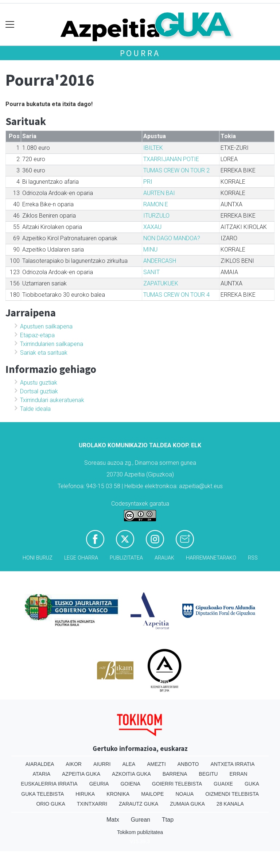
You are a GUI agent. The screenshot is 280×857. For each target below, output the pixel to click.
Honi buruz (37, 558)
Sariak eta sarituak (43, 352)
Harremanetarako (211, 558)
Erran (238, 774)
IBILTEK (153, 147)
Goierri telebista (177, 784)
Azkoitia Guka (131, 774)
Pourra (140, 53)
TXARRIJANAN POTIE (171, 159)
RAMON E (155, 204)
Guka (252, 784)
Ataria (42, 774)
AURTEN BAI (159, 193)
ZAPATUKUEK (160, 283)
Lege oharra (81, 558)
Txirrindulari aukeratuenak (52, 400)
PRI (147, 181)
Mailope (152, 794)
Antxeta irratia (232, 764)
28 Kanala (230, 804)
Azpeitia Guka (81, 774)
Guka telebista (42, 794)
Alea (128, 764)
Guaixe (223, 784)
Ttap (168, 820)
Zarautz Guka (138, 804)
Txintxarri (92, 804)
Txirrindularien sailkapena (51, 343)
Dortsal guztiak (39, 391)
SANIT (151, 272)
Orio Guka (50, 804)
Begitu (208, 774)
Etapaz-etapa (37, 335)
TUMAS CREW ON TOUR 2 (176, 170)
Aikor (74, 764)
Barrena (175, 774)
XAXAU (152, 226)
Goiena (130, 784)
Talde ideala (35, 408)
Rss (253, 558)
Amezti (156, 764)
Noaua (184, 794)
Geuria (99, 784)
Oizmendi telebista (232, 794)
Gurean (140, 820)
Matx (112, 820)
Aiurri (101, 764)
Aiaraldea (40, 764)
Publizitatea (126, 558)
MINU (150, 249)
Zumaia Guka (187, 804)
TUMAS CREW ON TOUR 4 (176, 294)
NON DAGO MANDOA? (171, 238)
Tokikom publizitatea (140, 832)
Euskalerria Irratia (49, 784)
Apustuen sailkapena (46, 326)
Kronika (117, 794)
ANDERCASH (159, 260)
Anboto (188, 764)
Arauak (164, 558)
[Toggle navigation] (10, 24)
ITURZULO (156, 215)
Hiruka (85, 794)
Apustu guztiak (38, 382)
